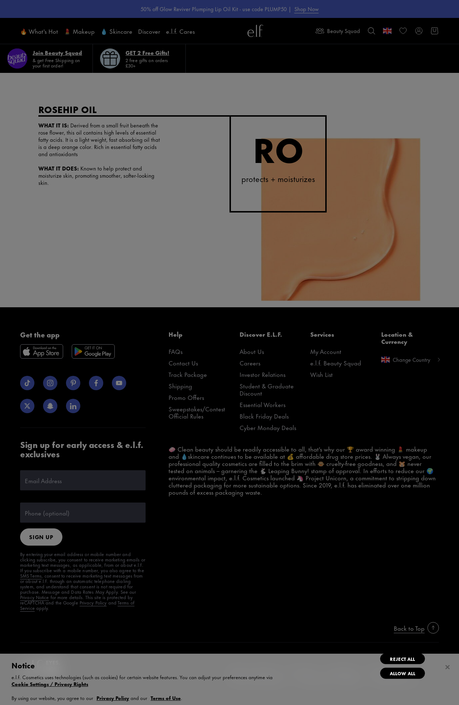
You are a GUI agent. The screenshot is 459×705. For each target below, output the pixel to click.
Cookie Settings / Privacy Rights (49, 683)
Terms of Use (166, 697)
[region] (229, 679)
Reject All (402, 658)
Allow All (402, 673)
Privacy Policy (112, 697)
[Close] (447, 667)
